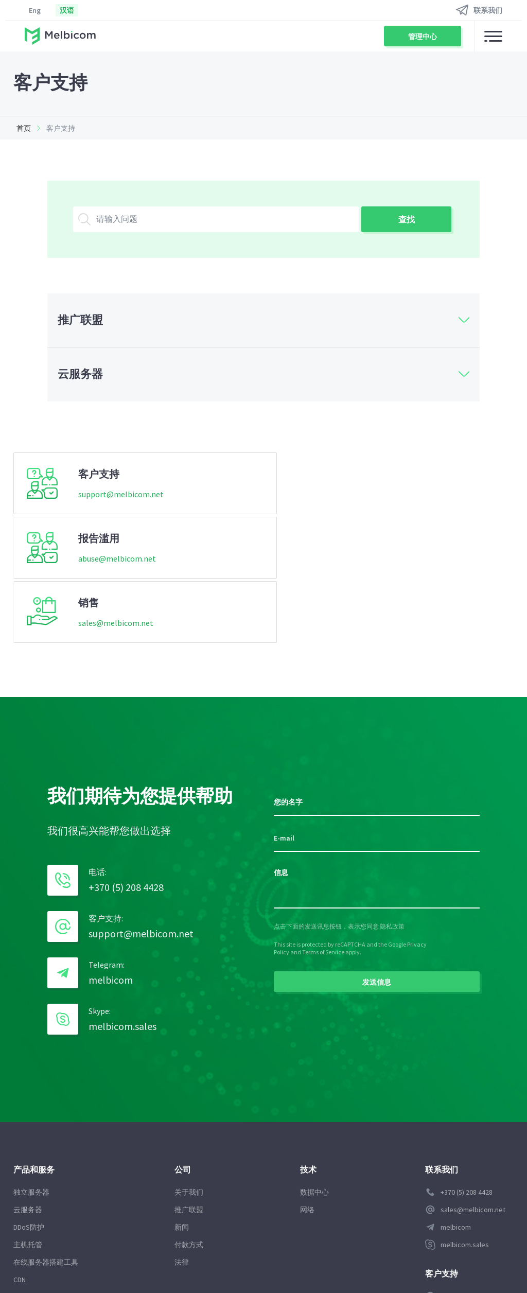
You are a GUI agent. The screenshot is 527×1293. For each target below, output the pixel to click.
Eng (35, 10)
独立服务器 (31, 1063)
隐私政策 (392, 796)
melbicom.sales (122, 896)
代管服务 (27, 1185)
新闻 (180, 1098)
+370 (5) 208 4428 (126, 758)
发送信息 (376, 852)
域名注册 (27, 1168)
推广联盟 (187, 1080)
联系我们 (487, 10)
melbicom (111, 850)
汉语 (67, 10)
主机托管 (27, 1115)
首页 (20, 128)
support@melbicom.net (121, 496)
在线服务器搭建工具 (45, 1133)
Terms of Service (323, 822)
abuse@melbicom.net (284, 496)
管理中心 (422, 36)
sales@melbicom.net (449, 496)
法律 (180, 1133)
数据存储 (27, 1203)
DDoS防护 (28, 1098)
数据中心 (311, 1063)
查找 (406, 219)
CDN (19, 1150)
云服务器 (27, 1080)
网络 (304, 1080)
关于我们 (187, 1063)
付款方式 (187, 1115)
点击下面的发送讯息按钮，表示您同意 (327, 796)
